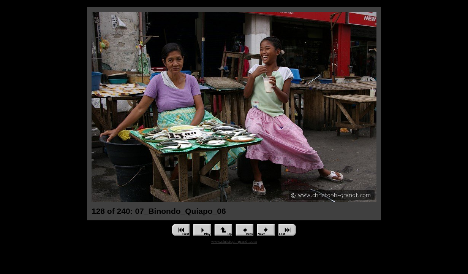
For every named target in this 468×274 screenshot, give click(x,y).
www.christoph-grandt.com (234, 241)
